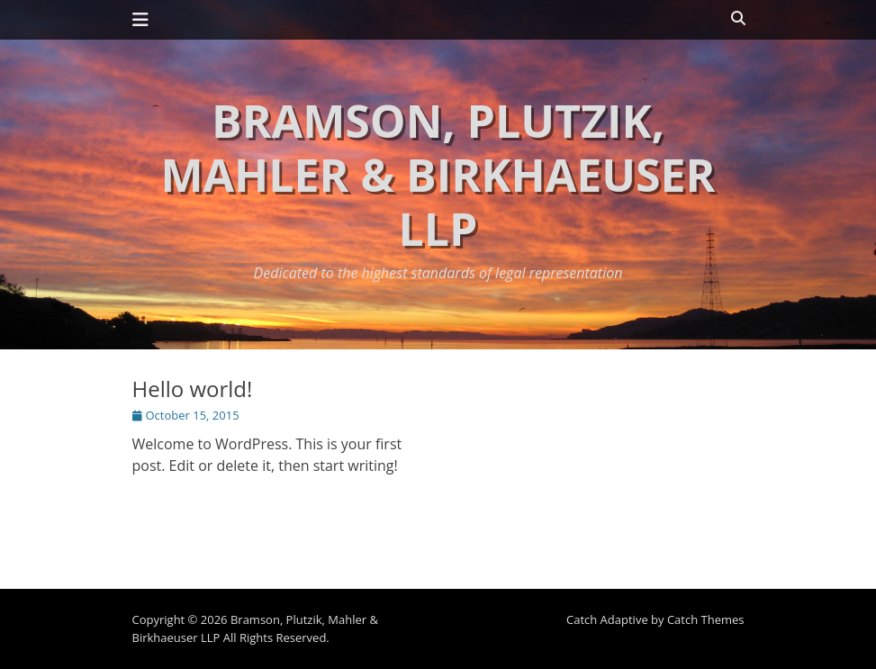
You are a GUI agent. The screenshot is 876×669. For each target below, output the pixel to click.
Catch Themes (706, 619)
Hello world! (192, 388)
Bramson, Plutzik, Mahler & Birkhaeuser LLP (437, 174)
